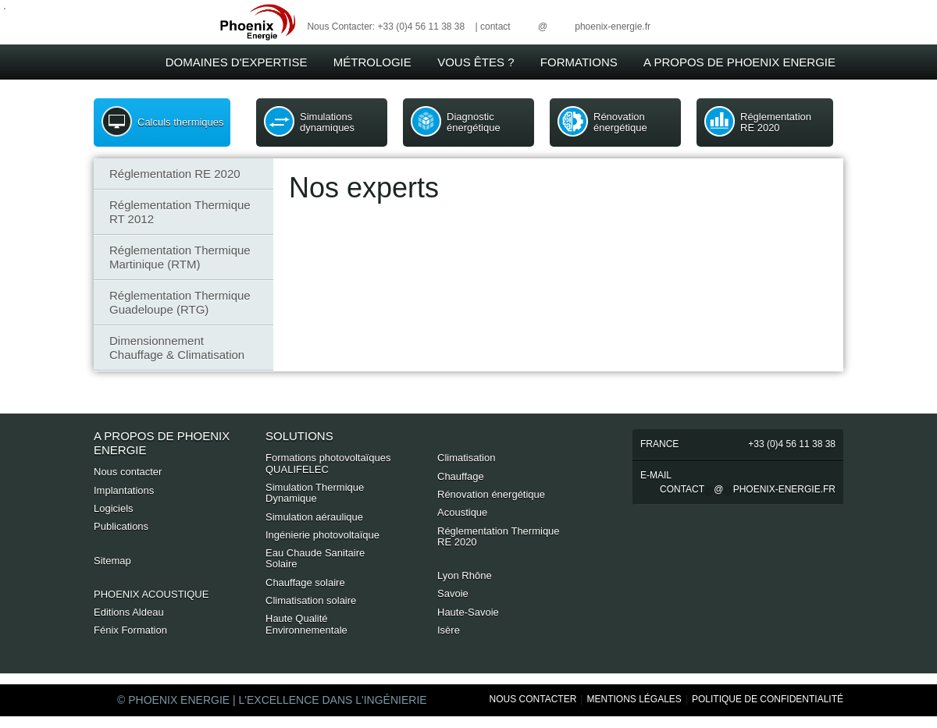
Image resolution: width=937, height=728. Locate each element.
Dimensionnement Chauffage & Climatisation (176, 347)
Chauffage (460, 476)
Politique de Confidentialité (767, 699)
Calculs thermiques (180, 122)
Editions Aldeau (129, 612)
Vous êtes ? (475, 62)
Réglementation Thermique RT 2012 (180, 212)
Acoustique (462, 512)
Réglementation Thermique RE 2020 (498, 536)
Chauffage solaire (305, 582)
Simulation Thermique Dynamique (314, 492)
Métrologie (372, 62)
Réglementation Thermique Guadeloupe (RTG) (180, 302)
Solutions (299, 435)
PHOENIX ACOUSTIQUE (151, 594)
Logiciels (114, 508)
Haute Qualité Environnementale (306, 624)
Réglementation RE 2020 (775, 122)
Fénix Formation (130, 630)
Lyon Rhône (464, 575)
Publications (121, 526)
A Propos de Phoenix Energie (739, 62)
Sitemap (112, 560)
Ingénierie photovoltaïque (322, 535)
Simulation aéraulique (314, 517)
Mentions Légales (633, 699)
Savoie (452, 593)
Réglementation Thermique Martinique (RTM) (180, 257)
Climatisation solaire (310, 600)
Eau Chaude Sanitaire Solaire (315, 558)
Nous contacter (128, 472)
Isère (448, 630)
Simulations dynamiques (327, 122)
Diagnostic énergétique (474, 122)
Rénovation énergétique (620, 122)
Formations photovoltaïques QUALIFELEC (327, 463)
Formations (579, 62)
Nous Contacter (533, 699)
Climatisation (466, 457)
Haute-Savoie (468, 612)
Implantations (124, 490)
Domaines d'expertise (237, 62)
